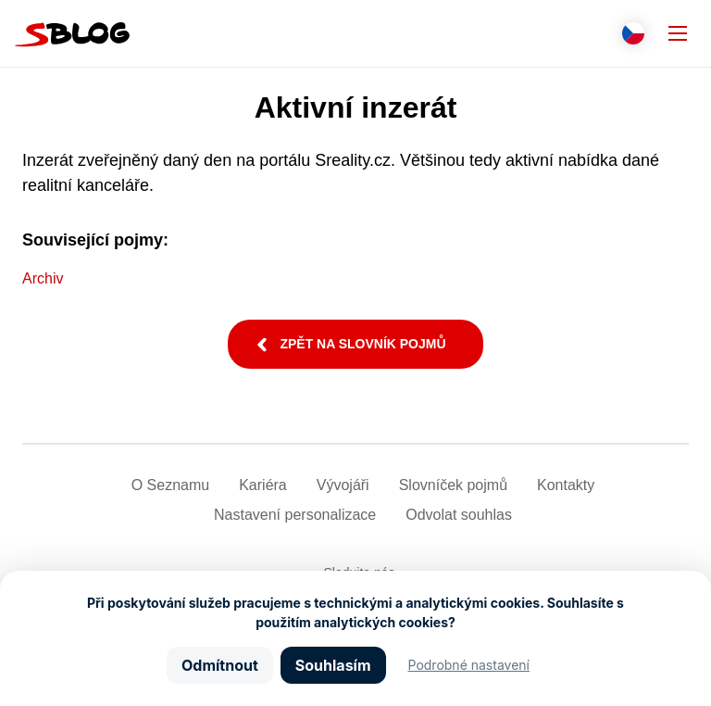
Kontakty (565, 485)
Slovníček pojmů (453, 485)
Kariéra (263, 485)
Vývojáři (343, 485)
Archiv (42, 278)
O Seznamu (170, 485)
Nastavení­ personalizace (295, 515)
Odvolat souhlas (458, 515)
